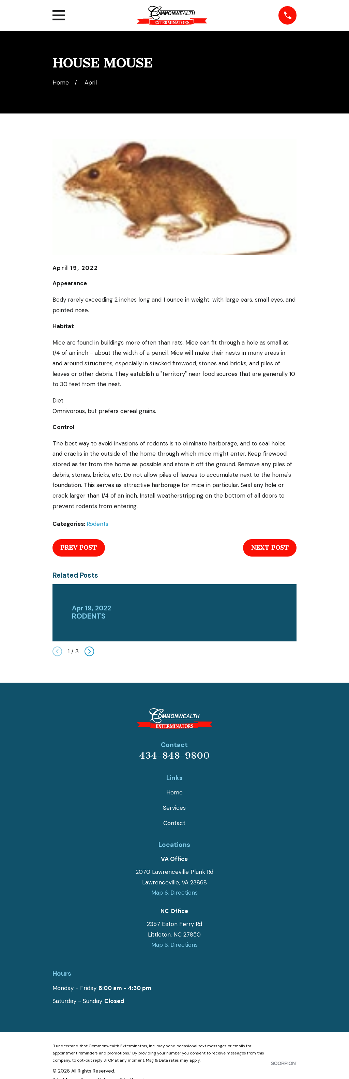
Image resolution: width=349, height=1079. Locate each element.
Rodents (97, 524)
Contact (174, 823)
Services (174, 807)
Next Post (270, 547)
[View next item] (89, 651)
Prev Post (78, 547)
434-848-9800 (174, 755)
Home (174, 792)
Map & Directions (174, 892)
